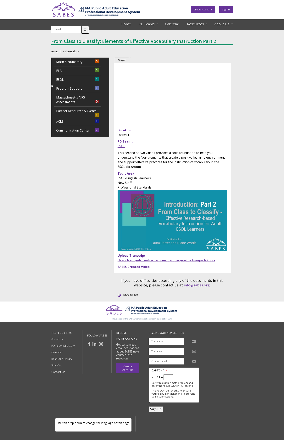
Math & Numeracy (69, 62)
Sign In (226, 9)
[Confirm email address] (166, 361)
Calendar (172, 24)
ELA (59, 71)
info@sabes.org (197, 285)
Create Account (203, 9)
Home (126, 24)
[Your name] (166, 341)
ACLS (60, 121)
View (122, 60)
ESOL (121, 146)
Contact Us (58, 372)
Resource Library (61, 359)
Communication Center (73, 130)
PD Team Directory (63, 345)
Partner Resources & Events (76, 111)
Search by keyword (66, 23)
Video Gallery (71, 51)
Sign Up (156, 409)
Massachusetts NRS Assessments (70, 99)
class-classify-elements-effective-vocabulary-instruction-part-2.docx (166, 260)
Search (85, 30)
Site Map (56, 365)
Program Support (69, 88)
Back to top (130, 295)
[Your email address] (166, 351)
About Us (57, 339)
